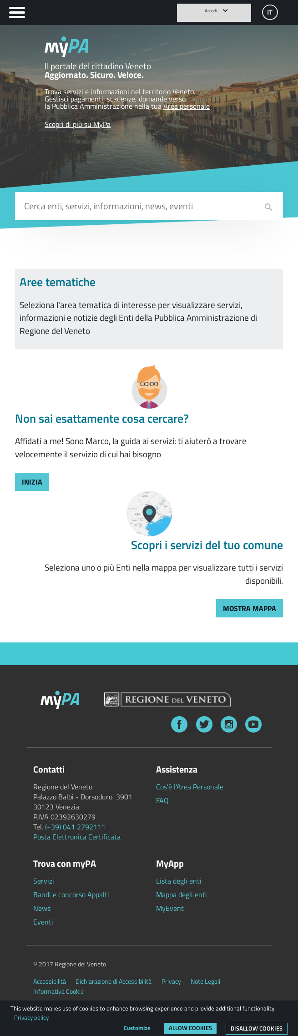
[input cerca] (149, 206)
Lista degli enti (179, 880)
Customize (137, 1027)
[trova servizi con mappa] (249, 608)
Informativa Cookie (58, 991)
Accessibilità (49, 981)
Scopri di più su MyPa (78, 124)
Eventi (43, 921)
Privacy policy (31, 1017)
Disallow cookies (257, 1028)
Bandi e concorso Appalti (71, 894)
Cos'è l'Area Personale (189, 786)
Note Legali (205, 981)
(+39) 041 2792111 (75, 826)
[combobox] (149, 206)
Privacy (171, 981)
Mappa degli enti (181, 894)
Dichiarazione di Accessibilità (114, 981)
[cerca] (268, 207)
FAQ (162, 800)
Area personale (186, 106)
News (42, 908)
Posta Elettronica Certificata (77, 836)
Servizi (43, 880)
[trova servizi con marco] (32, 482)
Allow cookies (190, 1027)
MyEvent (170, 908)
